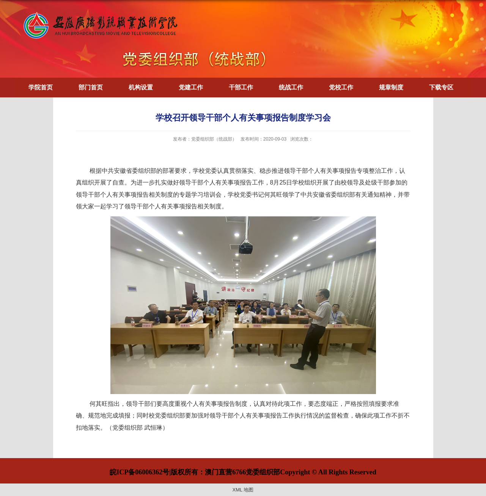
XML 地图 (243, 490)
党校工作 (341, 87)
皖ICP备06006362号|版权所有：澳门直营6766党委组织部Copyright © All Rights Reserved (243, 472)
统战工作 (291, 87)
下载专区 (441, 87)
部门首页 (91, 87)
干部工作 (241, 87)
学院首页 (40, 87)
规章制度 (391, 87)
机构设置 (141, 87)
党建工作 (191, 87)
